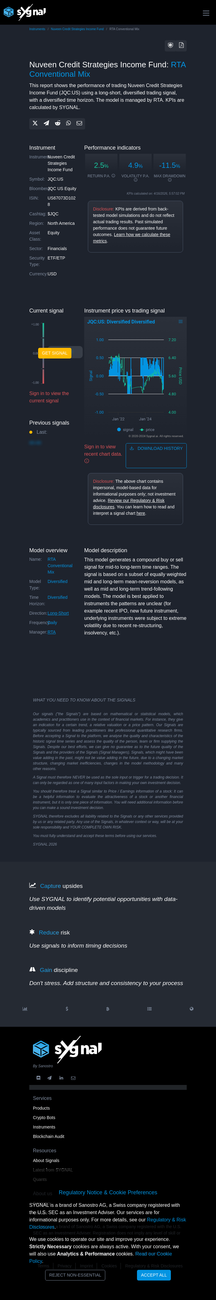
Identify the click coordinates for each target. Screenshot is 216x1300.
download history (156, 448)
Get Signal (55, 353)
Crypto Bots (44, 1117)
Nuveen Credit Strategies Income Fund (77, 29)
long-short (58, 613)
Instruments (37, 29)
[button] (170, 45)
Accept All (154, 1275)
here (140, 513)
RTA (52, 632)
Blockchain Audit (48, 1136)
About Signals (46, 1160)
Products (41, 1108)
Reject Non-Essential (75, 1275)
